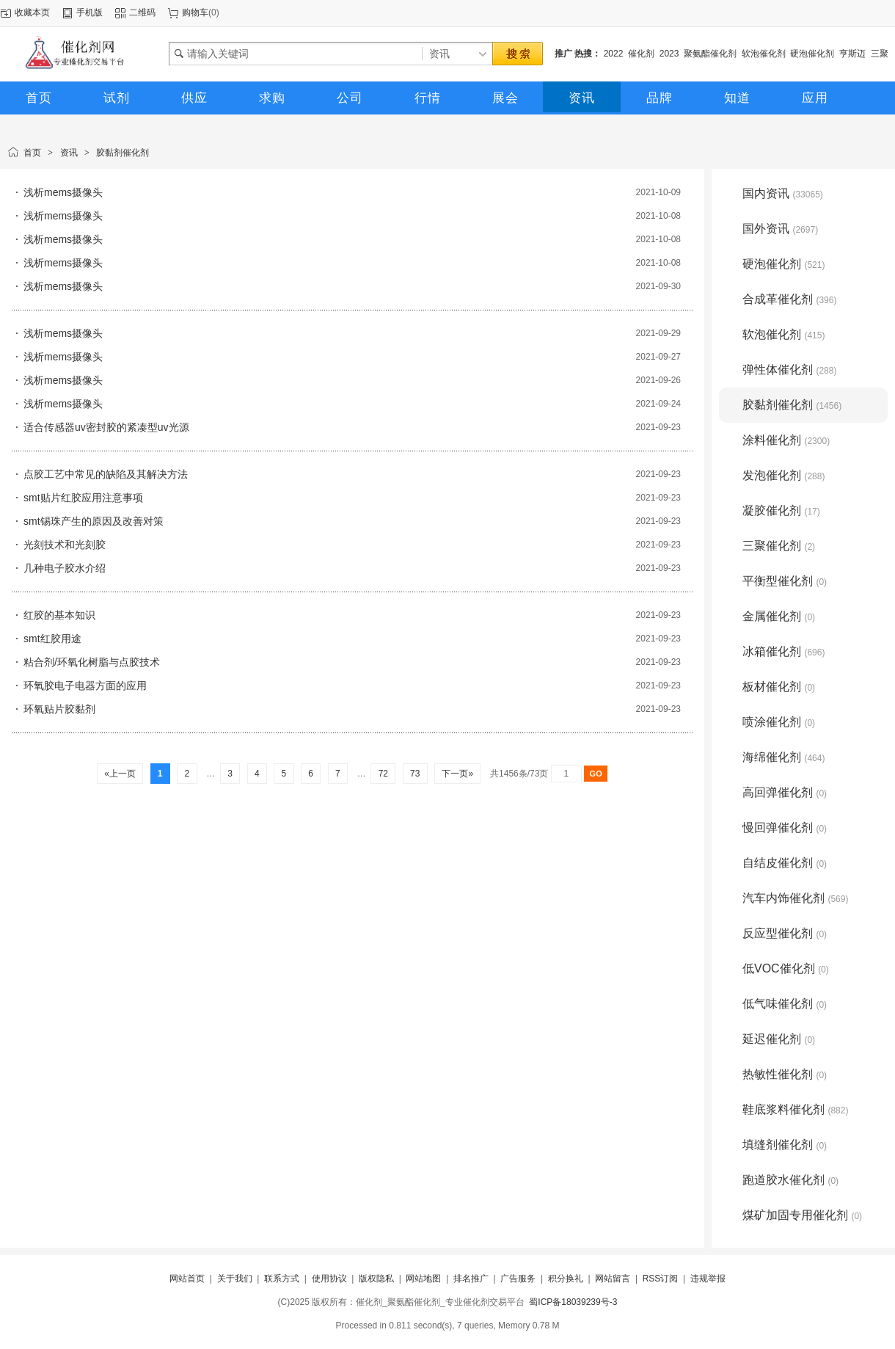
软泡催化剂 (764, 53)
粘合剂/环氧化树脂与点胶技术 (91, 662)
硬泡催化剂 (812, 53)
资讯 (69, 153)
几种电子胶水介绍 (64, 568)
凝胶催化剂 (781, 510)
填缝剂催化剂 (784, 1144)
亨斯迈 (852, 53)
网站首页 (187, 1278)
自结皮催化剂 (784, 863)
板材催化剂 (778, 686)
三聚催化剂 (778, 545)
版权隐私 (376, 1278)
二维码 (142, 12)
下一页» (457, 773)
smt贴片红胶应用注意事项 (83, 497)
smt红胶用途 (52, 638)
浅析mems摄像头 (63, 192)
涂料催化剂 (786, 440)
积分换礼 (565, 1278)
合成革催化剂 (789, 299)
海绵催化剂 (783, 757)
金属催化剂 (778, 616)
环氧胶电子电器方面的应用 (85, 685)
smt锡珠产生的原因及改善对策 (93, 521)
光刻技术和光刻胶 (64, 544)
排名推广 (471, 1278)
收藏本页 (32, 12)
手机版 (89, 12)
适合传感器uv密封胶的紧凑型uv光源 (106, 427)
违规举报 (708, 1278)
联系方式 (281, 1278)
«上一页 (120, 773)
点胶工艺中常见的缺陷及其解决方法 (105, 474)
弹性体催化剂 (789, 369)
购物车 (195, 12)
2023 (669, 53)
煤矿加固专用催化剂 (802, 1215)
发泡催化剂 (783, 475)
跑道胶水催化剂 (790, 1180)
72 (383, 773)
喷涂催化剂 (778, 722)
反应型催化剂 (784, 933)
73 (415, 773)
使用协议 (329, 1278)
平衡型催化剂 (784, 581)
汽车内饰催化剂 (795, 898)
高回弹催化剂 (784, 792)
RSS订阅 (661, 1278)
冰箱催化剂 (783, 651)
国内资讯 (782, 193)
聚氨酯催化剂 (710, 53)
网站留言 (612, 1278)
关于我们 (234, 1278)
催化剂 (641, 53)
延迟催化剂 (778, 1039)
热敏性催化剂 (784, 1074)
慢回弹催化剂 (784, 827)
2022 (614, 53)
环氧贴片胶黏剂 (59, 709)
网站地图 (423, 1278)
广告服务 (518, 1278)
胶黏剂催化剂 (122, 153)
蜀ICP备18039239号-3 (573, 1302)
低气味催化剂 (784, 1003)
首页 (32, 153)
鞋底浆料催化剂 (795, 1109)
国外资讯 (780, 228)
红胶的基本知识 (59, 615)
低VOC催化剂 (785, 968)
